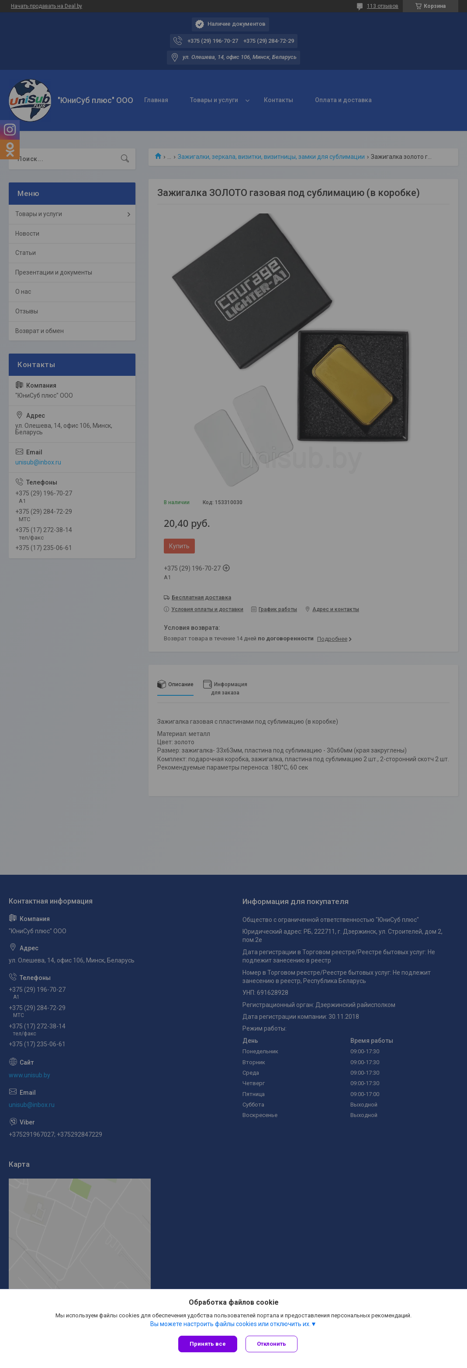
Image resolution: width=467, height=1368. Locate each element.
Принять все (208, 1344)
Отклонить (272, 1344)
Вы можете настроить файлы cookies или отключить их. (230, 1323)
